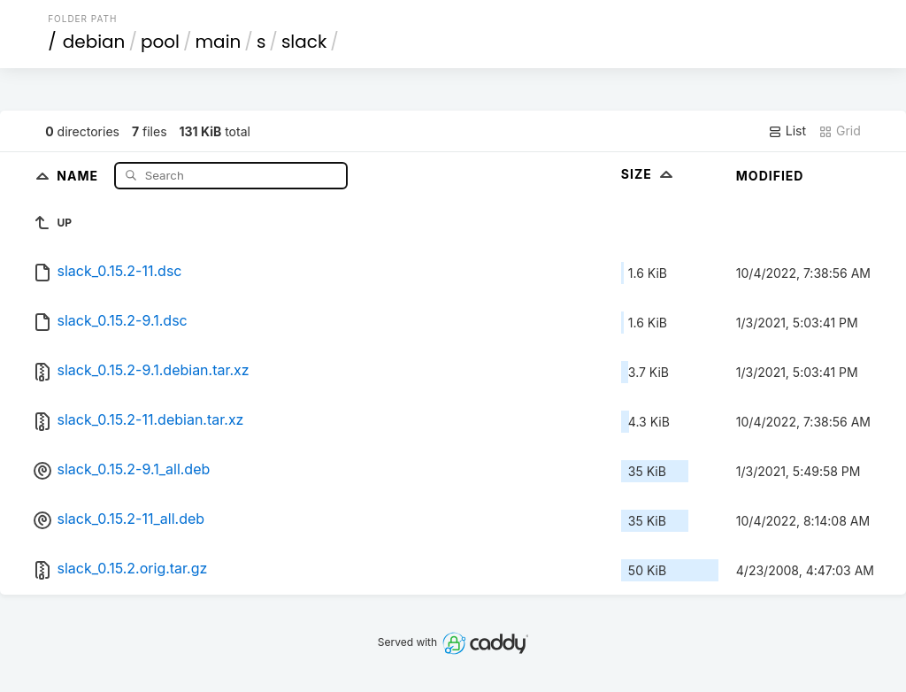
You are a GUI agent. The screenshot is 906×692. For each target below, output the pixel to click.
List (787, 131)
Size (649, 173)
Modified (770, 175)
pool (160, 41)
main (219, 41)
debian (94, 41)
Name (79, 174)
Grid (839, 131)
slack (303, 41)
